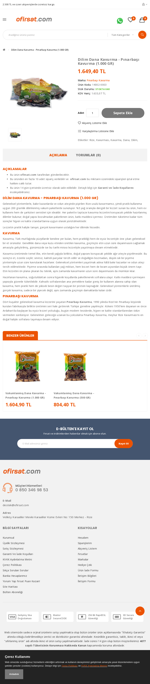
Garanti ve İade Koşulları (18, 554)
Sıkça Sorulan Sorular (15, 570)
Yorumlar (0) (88, 155)
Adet (81, 113)
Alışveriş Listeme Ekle (94, 123)
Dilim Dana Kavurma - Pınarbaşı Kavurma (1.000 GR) (40, 49)
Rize (92, 140)
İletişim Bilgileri (87, 575)
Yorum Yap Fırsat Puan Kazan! (21, 581)
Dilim (134, 140)
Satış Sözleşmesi (13, 548)
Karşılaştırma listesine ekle (98, 131)
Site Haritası (10, 586)
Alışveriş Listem (87, 548)
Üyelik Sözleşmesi (14, 543)
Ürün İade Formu (88, 570)
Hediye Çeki (85, 565)
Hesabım (83, 537)
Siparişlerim (85, 543)
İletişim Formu (87, 581)
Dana (126, 140)
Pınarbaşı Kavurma (98, 80)
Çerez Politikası (12, 565)
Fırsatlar (83, 554)
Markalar (83, 559)
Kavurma (115, 140)
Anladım (14, 674)
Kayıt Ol (124, 443)
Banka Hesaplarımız (15, 575)
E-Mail (7, 500)
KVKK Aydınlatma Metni (17, 559)
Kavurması (102, 140)
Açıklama (58, 155)
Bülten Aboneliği (13, 592)
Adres (7, 512)
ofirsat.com (78, 179)
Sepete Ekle (123, 113)
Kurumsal (8, 537)
